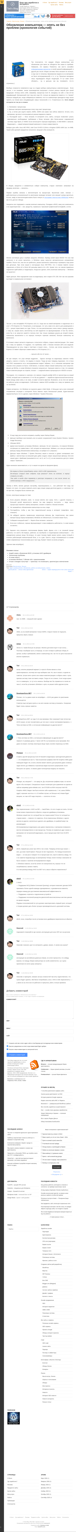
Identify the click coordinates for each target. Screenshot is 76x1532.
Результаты (56, 1172)
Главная (8, 21)
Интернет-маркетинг (48, 1306)
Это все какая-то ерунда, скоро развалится (54, 1159)
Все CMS (45, 1280)
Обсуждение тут (57, 1174)
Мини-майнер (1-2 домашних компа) (53, 1153)
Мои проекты (46, 1386)
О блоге (45, 2)
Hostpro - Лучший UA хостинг (16, 1191)
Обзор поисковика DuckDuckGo (50, 1121)
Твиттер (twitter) (47, 1336)
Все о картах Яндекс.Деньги (49, 1118)
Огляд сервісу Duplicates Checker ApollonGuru (54, 1190)
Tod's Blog (12, 6)
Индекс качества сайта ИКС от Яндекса (53, 1100)
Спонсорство (11, 1504)
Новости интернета (48, 1399)
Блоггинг (45, 1363)
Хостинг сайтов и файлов (50, 1290)
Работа (61, 4)
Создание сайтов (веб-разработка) (51, 1264)
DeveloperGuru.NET (24, 693)
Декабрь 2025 (45, 1488)
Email (8, 1028)
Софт (42, 1340)
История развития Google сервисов (51, 1097)
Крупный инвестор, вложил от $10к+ (53, 1134)
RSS (15, 1080)
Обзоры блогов (46, 1366)
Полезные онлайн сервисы (50, 1323)
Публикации (11, 1500)
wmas (19, 644)
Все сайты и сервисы (47, 1320)
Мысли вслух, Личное (18, 21)
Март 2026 (44, 1478)
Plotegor (20, 753)
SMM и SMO (46, 1310)
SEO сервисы (46, 1326)
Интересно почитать (48, 1389)
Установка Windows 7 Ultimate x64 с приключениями (27, 559)
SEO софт (45, 1343)
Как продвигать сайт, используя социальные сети (55, 1203)
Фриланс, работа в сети (49, 1260)
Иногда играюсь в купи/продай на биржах (54, 1147)
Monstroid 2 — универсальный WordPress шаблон (56, 1103)
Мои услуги (68, 2)
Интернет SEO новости (49, 1395)
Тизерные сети (46, 1251)
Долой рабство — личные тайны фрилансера (20, 569)
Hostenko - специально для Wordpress (18, 1188)
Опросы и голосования (49, 1379)
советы (48, 568)
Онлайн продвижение (47, 1300)
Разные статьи (46, 1402)
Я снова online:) (14, 557)
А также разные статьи (57, 1217)
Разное (43, 1373)
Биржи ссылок (46, 1244)
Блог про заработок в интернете (29, 3)
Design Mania (11, 1197)
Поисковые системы (48, 1313)
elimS (19, 805)
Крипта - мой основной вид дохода (52, 1156)
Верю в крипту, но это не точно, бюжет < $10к (55, 1137)
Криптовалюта (46, 1235)
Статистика (45, 1316)
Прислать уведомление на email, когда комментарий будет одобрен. (26, 1046)
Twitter (24, 1080)
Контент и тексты (47, 1296)
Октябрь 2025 (45, 1494)
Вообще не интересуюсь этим (51, 1163)
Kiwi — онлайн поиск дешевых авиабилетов (54, 1110)
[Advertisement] (40, 44)
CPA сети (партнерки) (48, 1241)
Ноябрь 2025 (45, 1491)
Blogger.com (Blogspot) (49, 1283)
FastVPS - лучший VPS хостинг (16, 1185)
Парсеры (45, 1349)
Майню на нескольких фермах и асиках (53, 1150)
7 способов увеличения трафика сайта (52, 1091)
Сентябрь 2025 (45, 1497)
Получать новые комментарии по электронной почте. (22, 1049)
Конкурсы (45, 1369)
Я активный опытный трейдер (51, 1143)
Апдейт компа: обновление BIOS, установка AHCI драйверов (30, 553)
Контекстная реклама (48, 1238)
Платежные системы (48, 1257)
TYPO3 (44, 1277)
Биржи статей (46, 1247)
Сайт (8, 1035)
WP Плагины (46, 1274)
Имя (8, 1021)
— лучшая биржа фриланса (54, 1074)
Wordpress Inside (12, 1194)
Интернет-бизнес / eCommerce (51, 1254)
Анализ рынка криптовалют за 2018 (51, 1094)
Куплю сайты (54, 4)
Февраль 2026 (45, 1481)
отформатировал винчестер (41, 69)
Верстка (44, 1270)
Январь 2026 (45, 1484)
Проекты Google (47, 1329)
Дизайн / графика (47, 1293)
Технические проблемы (17, 555)
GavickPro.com (41, 1526)
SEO (43, 1303)
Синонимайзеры (47, 1356)
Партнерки (45, 1231)
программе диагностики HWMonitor (56, 197)
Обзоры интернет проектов (50, 1333)
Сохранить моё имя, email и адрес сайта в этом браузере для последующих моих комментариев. (35, 1043)
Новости (44, 1392)
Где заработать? (52, 2)
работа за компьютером (38, 568)
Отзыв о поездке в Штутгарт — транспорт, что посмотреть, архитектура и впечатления (38, 561)
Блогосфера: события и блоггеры (51, 1359)
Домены (44, 1287)
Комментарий (11, 999)
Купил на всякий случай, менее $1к (52, 1140)
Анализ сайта (46, 1346)
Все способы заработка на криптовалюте (53, 1107)
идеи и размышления (16, 568)
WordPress (45, 1267)
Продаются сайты (12, 1488)
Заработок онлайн (46, 1228)
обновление (26, 568)
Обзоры (44, 1382)
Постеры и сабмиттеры (49, 1352)
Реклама (61, 2)
